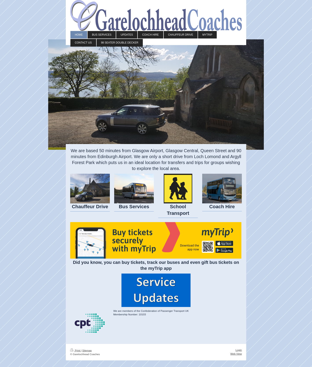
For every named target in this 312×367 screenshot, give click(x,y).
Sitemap (87, 350)
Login (238, 350)
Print (75, 350)
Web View (236, 353)
